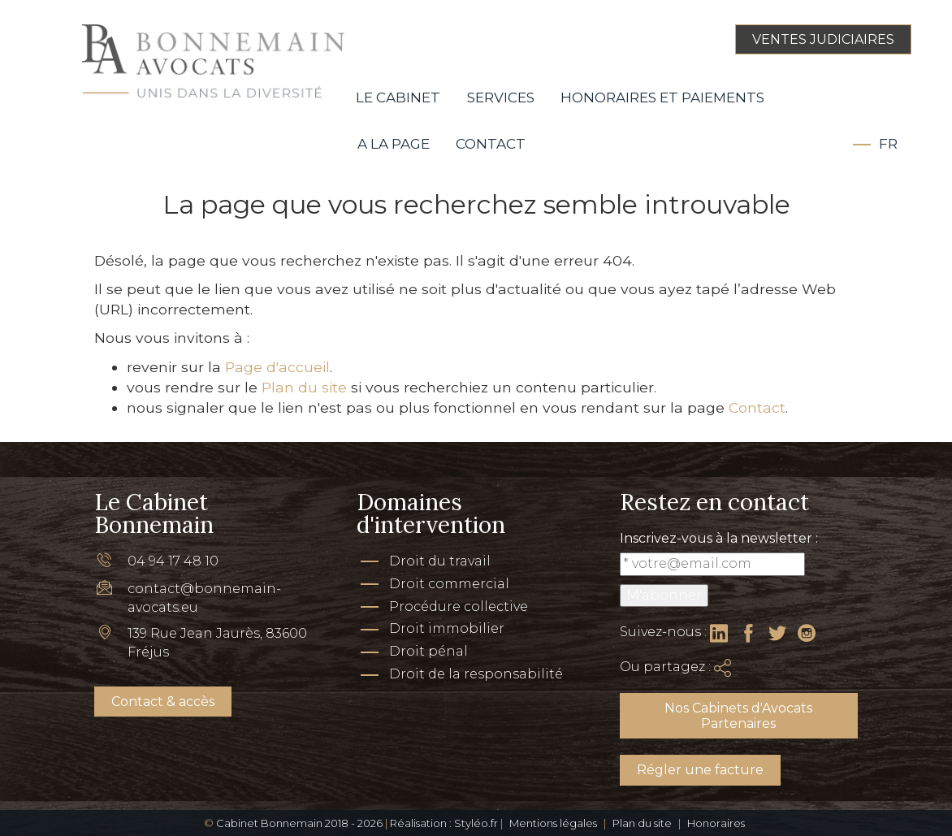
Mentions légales (553, 823)
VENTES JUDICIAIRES (823, 39)
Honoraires (716, 823)
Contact (491, 144)
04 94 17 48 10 (173, 561)
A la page (393, 144)
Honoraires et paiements (662, 97)
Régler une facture (700, 770)
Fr (888, 144)
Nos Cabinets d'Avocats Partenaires (738, 715)
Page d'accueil (277, 366)
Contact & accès (162, 701)
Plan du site (304, 387)
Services (500, 97)
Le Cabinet (398, 97)
